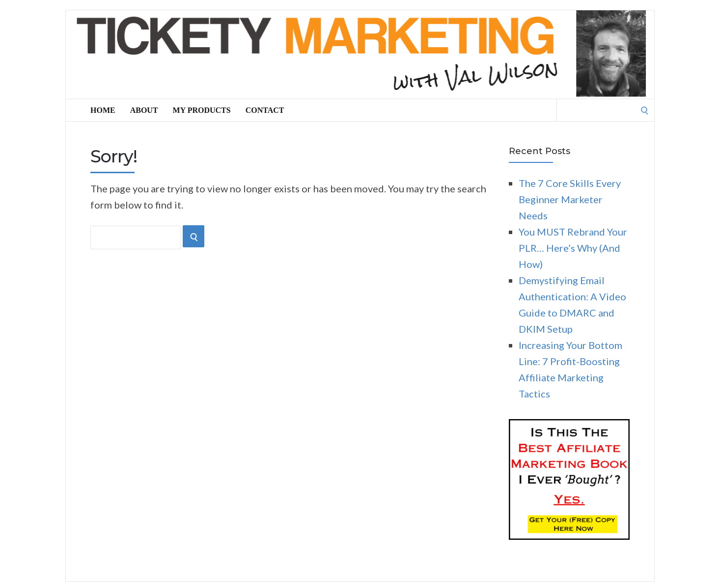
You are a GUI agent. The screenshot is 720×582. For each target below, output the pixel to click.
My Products (202, 110)
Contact (265, 110)
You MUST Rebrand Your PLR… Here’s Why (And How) (573, 248)
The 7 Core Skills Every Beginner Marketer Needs (570, 199)
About (144, 110)
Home (102, 110)
